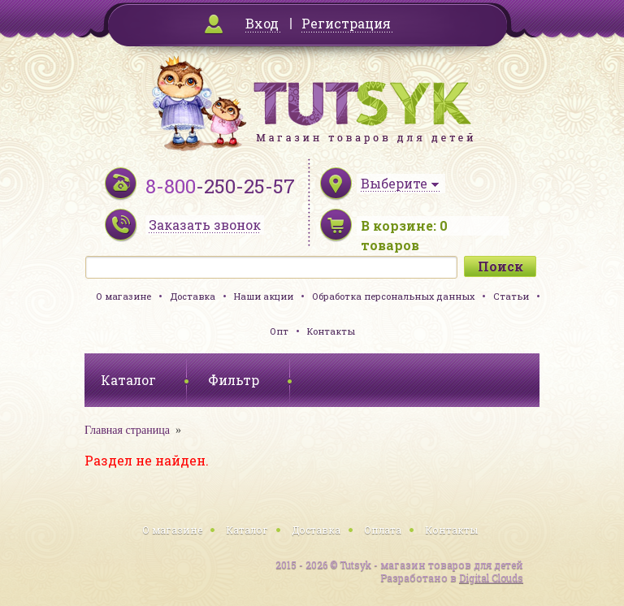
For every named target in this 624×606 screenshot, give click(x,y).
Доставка (192, 296)
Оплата (382, 529)
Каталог (247, 529)
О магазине (123, 296)
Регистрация (346, 23)
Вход (262, 23)
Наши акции (263, 296)
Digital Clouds (491, 577)
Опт (279, 331)
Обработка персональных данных (393, 296)
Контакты (331, 331)
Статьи (511, 296)
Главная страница (127, 430)
